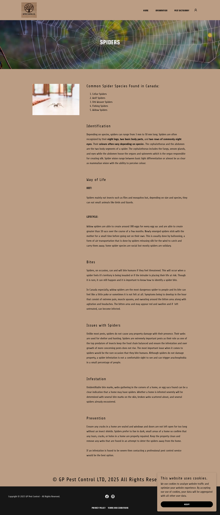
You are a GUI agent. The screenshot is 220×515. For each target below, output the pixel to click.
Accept (187, 508)
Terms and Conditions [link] (118, 508)
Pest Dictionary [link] (181, 10)
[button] (196, 10)
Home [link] (145, 10)
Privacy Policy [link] (98, 508)
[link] (29, 9)
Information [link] (161, 10)
